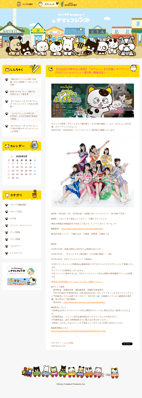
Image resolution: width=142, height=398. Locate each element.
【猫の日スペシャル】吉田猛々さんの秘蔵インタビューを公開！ (24, 82)
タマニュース (48, 4)
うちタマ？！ (16, 246)
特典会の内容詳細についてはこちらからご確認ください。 (77, 282)
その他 (13, 218)
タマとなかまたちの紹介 (69, 4)
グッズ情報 (15, 232)
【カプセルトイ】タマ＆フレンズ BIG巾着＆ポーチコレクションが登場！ (24, 128)
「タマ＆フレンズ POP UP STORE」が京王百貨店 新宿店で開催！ (24, 116)
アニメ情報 (15, 239)
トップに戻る (25, 4)
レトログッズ (16, 253)
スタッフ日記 (16, 211)
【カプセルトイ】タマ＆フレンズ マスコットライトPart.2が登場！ (24, 104)
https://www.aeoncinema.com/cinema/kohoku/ (82, 229)
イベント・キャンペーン (21, 225)
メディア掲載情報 (18, 205)
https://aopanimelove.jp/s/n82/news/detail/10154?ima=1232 (78, 331)
